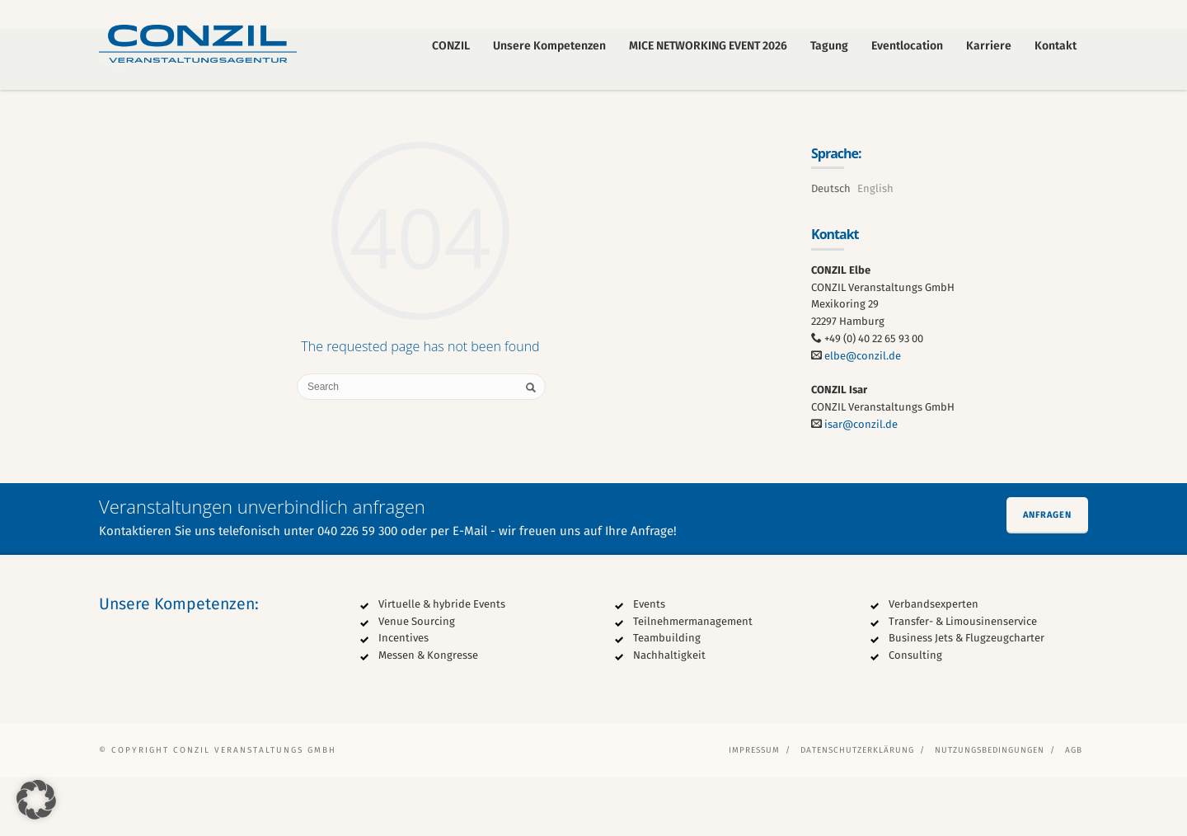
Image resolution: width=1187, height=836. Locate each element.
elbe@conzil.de (862, 414)
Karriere (988, 46)
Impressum (754, 809)
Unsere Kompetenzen (549, 46)
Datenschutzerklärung (857, 809)
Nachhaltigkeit (669, 714)
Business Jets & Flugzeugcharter (966, 697)
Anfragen (1047, 573)
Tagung (829, 46)
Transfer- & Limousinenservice (963, 680)
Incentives (403, 697)
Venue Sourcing (416, 680)
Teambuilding (667, 697)
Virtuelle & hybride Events (441, 662)
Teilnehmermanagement (693, 680)
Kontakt (1056, 46)
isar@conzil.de (861, 483)
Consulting (915, 714)
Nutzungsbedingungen (989, 809)
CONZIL (451, 46)
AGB (1073, 809)
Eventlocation (907, 46)
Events (649, 662)
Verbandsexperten (933, 662)
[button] (36, 799)
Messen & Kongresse (428, 714)
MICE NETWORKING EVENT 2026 (708, 46)
